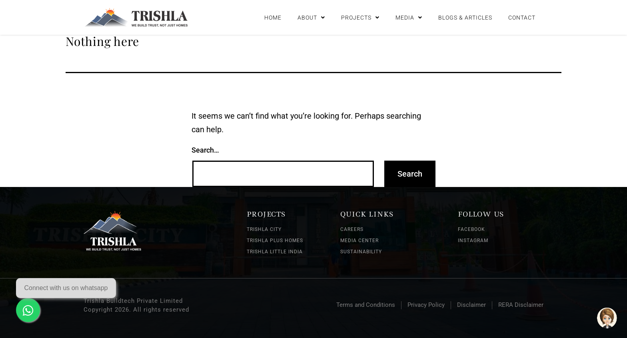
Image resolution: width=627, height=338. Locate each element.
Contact (521, 17)
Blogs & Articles (465, 17)
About (311, 17)
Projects (360, 17)
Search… (205, 150)
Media (408, 17)
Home (273, 17)
